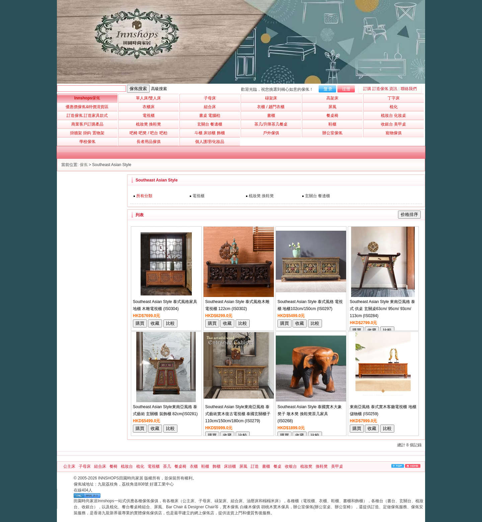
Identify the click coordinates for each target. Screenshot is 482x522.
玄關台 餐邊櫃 (317, 196)
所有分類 (144, 196)
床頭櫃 (230, 466)
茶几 (167, 466)
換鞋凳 (322, 466)
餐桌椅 (180, 466)
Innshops (87, 98)
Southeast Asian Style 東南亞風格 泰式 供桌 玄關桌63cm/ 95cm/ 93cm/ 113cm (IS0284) (382, 308)
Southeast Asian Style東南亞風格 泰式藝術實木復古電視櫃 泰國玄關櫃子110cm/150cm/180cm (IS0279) (237, 413)
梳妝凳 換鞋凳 (261, 196)
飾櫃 (217, 466)
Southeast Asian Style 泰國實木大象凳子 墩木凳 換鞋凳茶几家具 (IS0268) (309, 413)
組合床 (100, 466)
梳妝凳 (306, 466)
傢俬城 (80, 484)
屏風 (243, 466)
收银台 (291, 466)
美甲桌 (337, 466)
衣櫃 (194, 466)
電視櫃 (198, 196)
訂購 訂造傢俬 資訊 (380, 88)
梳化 (140, 466)
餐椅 (113, 466)
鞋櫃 (205, 466)
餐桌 (277, 466)
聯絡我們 (409, 88)
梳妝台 (127, 466)
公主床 (69, 466)
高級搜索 (159, 88)
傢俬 (84, 164)
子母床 (85, 466)
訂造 (255, 466)
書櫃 (266, 466)
